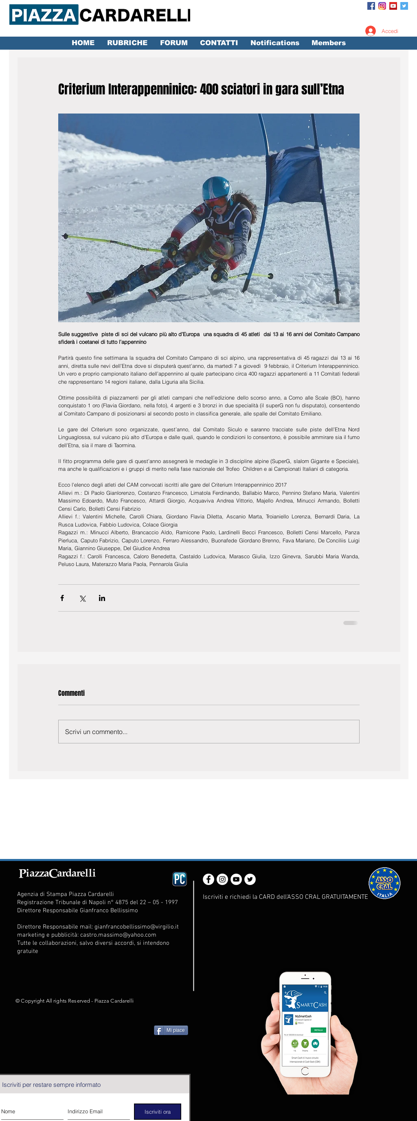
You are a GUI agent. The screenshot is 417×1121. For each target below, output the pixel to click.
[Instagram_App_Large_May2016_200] (382, 6)
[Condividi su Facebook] (62, 598)
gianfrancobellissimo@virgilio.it (136, 927)
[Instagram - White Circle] (222, 879)
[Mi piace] (171, 1030)
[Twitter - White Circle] (250, 879)
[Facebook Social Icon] (371, 6)
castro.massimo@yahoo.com (118, 935)
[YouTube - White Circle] (236, 879)
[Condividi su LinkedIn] (102, 598)
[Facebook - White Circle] (208, 879)
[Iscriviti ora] (157, 1112)
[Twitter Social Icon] (404, 6)
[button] (127, 43)
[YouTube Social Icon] (393, 6)
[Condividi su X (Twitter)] (82, 598)
